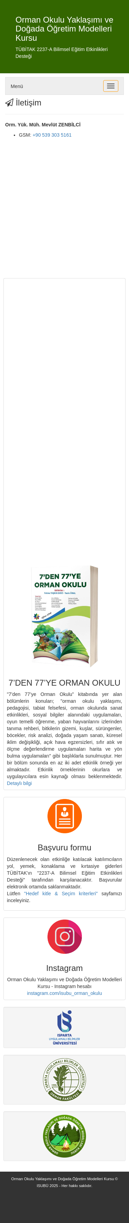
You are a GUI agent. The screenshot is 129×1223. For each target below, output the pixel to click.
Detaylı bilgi (19, 783)
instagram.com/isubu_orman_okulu (64, 993)
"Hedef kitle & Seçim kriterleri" (61, 893)
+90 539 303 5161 (52, 135)
